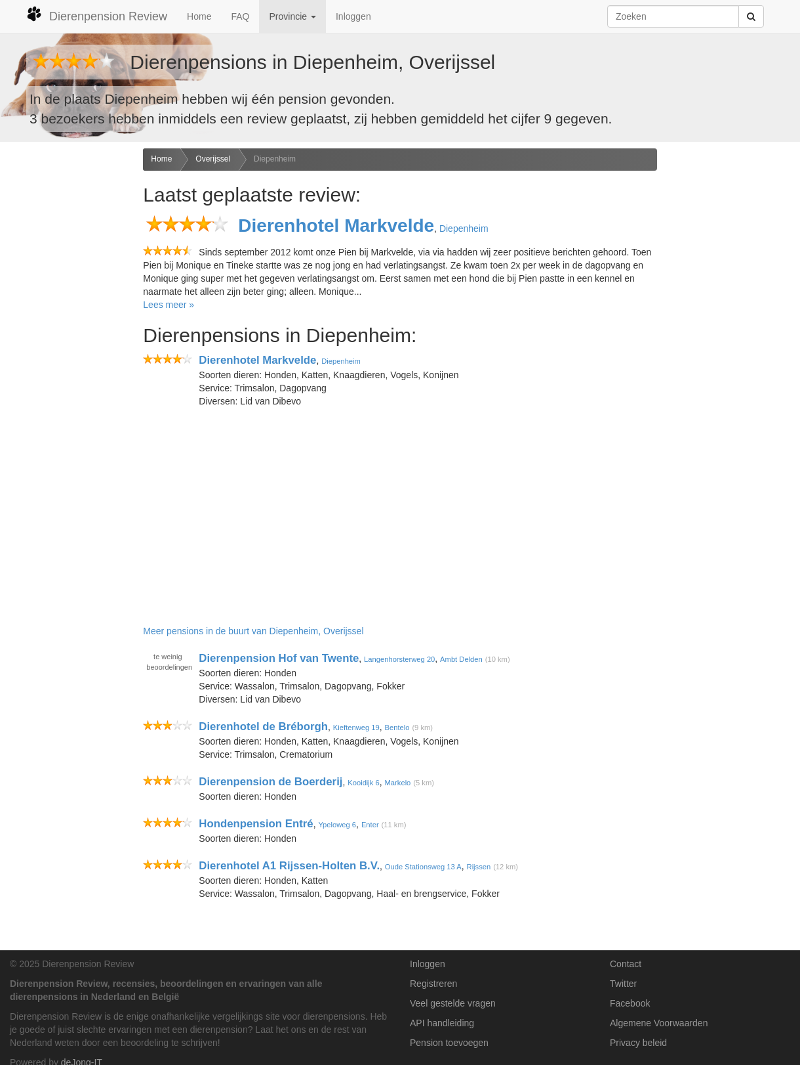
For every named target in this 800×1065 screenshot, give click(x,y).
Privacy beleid (638, 1042)
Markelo (398, 783)
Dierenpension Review (96, 14)
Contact (625, 964)
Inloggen (353, 16)
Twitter (623, 983)
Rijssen (479, 867)
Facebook (630, 1003)
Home (199, 16)
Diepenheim (275, 158)
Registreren (433, 983)
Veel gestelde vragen (453, 1003)
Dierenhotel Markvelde (336, 225)
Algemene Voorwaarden (659, 1023)
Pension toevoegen (449, 1042)
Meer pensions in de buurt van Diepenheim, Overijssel (253, 631)
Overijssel (212, 158)
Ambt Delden (461, 659)
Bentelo (397, 727)
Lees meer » (168, 304)
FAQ (240, 16)
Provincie (292, 16)
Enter (370, 825)
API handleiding (442, 1023)
